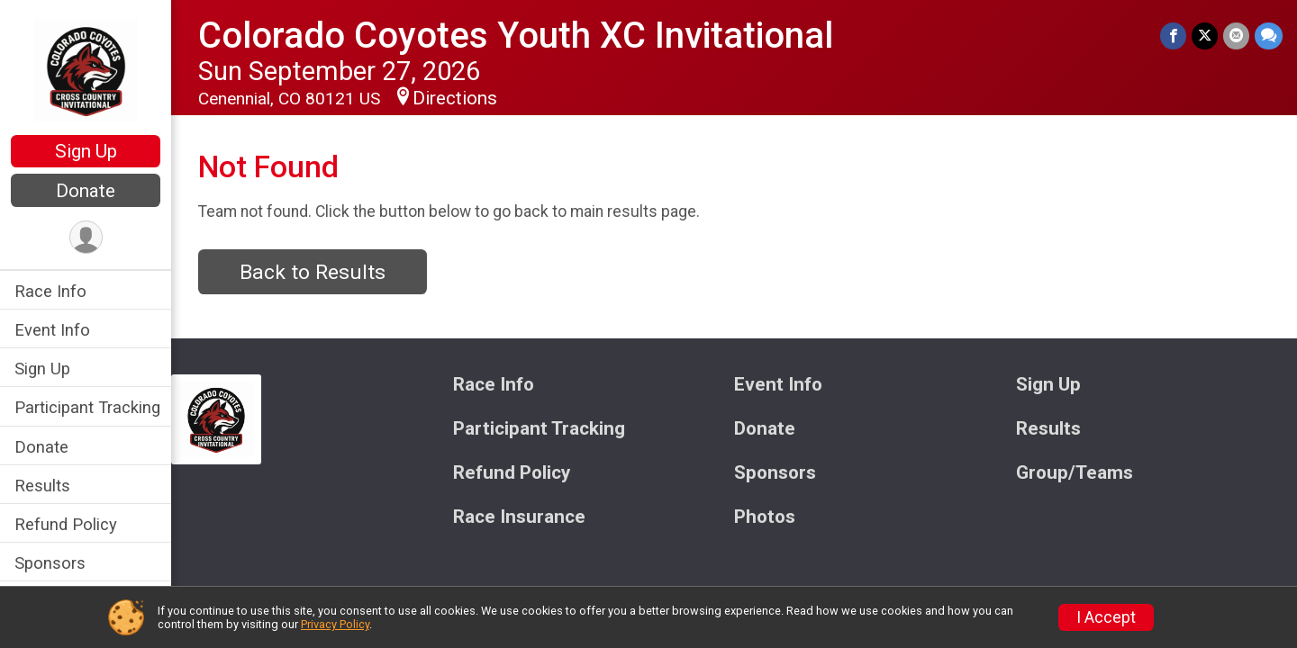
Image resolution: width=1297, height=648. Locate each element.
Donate (85, 191)
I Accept (1106, 617)
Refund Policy (65, 524)
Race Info (50, 291)
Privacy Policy (335, 624)
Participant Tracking (87, 407)
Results (42, 485)
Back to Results (312, 272)
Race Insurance (519, 517)
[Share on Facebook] (1173, 35)
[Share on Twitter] (1205, 35)
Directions (455, 98)
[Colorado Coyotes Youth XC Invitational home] (86, 69)
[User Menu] (86, 237)
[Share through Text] (1269, 35)
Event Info (52, 329)
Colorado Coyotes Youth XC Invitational (515, 35)
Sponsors (50, 563)
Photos (764, 517)
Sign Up (86, 151)
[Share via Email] (1236, 35)
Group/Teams (1074, 473)
